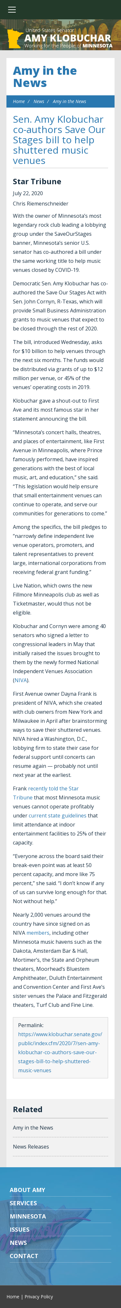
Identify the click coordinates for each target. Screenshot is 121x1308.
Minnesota (28, 1216)
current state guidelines (57, 815)
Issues (19, 1229)
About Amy (27, 1190)
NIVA (21, 680)
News (39, 101)
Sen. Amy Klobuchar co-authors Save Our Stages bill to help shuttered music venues (59, 139)
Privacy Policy (39, 1297)
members (37, 932)
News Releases (31, 1146)
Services (23, 1203)
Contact (24, 1256)
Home (19, 101)
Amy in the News (45, 76)
